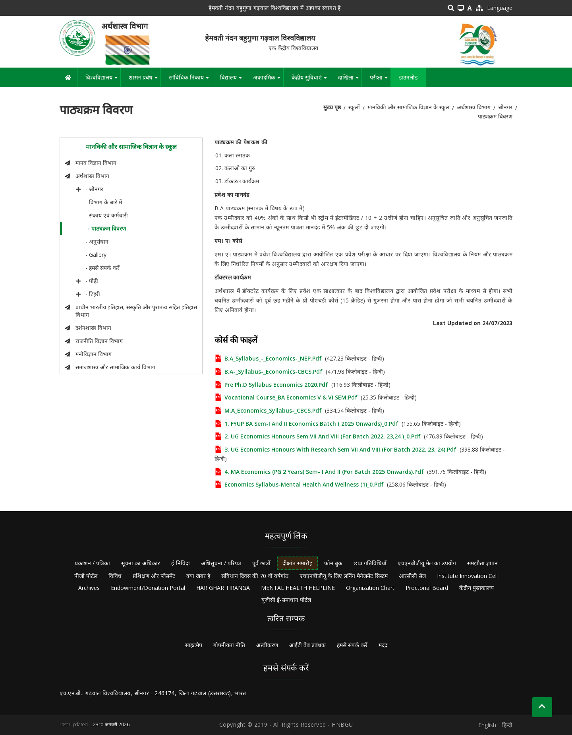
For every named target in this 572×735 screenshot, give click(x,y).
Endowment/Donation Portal (148, 587)
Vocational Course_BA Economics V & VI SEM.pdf (291, 397)
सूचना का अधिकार (140, 563)
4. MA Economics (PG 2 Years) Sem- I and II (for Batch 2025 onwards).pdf (324, 471)
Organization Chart (370, 587)
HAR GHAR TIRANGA (223, 587)
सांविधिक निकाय (190, 80)
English (487, 725)
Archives (89, 587)
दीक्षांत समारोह (297, 563)
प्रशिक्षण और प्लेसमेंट (154, 576)
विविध (115, 576)
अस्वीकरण (267, 645)
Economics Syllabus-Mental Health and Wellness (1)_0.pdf (304, 484)
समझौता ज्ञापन (482, 563)
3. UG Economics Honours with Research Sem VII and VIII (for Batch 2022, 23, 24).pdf (340, 449)
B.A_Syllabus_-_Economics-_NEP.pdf (273, 358)
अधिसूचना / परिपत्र (221, 563)
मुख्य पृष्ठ (332, 107)
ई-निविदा (180, 563)
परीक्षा (380, 80)
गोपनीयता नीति (229, 645)
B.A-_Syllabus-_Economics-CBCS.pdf (273, 371)
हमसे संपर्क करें (352, 645)
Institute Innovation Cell (467, 576)
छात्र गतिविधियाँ (370, 563)
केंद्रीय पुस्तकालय (476, 587)
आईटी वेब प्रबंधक (307, 645)
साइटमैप (193, 645)
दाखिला (349, 80)
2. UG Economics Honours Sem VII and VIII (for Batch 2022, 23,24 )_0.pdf (322, 436)
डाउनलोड (408, 77)
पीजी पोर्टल (85, 576)
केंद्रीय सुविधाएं (311, 80)
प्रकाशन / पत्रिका (92, 563)
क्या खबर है (198, 576)
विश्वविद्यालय (102, 80)
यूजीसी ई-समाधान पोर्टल (286, 599)
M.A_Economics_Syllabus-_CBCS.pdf (273, 410)
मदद (383, 645)
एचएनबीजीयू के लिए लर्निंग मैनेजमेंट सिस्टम (344, 576)
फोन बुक (333, 563)
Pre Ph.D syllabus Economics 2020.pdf (276, 384)
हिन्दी (507, 725)
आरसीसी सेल (412, 576)
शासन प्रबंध (144, 80)
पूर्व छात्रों (261, 563)
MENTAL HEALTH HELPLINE (298, 587)
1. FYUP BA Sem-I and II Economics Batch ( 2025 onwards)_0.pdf (311, 423)
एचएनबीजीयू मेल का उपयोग (427, 563)
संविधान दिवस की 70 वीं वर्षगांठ (254, 576)
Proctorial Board (427, 587)
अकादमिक (268, 80)
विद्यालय (232, 80)
